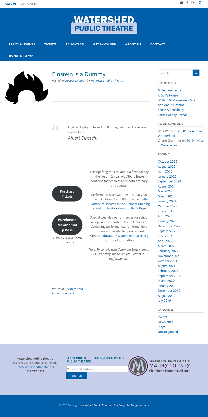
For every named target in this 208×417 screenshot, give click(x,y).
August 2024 (167, 186)
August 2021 (167, 266)
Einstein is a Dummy (78, 74)
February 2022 (168, 251)
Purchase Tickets (67, 194)
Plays (161, 327)
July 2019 (164, 300)
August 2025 (167, 166)
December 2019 (169, 290)
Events (162, 317)
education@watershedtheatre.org (125, 236)
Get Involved (104, 44)
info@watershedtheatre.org (35, 367)
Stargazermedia (140, 405)
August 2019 (167, 296)
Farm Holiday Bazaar (172, 115)
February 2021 (168, 271)
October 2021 (167, 261)
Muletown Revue (169, 90)
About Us (133, 44)
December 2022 (169, 226)
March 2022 (166, 246)
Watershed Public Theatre (106, 81)
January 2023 (167, 221)
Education (75, 44)
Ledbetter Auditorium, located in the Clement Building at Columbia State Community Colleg (119, 203)
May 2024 (165, 191)
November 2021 (169, 256)
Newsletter (165, 322)
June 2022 (165, 236)
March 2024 (166, 196)
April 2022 (165, 241)
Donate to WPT (22, 56)
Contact (157, 44)
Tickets (50, 44)
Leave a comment (63, 293)
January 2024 (167, 201)
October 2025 (167, 161)
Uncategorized (74, 289)
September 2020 (169, 276)
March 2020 (166, 281)
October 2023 (167, 206)
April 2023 (165, 216)
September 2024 (169, 181)
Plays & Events (22, 44)
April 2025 (165, 171)
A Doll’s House (168, 95)
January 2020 (167, 286)
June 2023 (165, 211)
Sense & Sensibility (171, 110)
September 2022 (169, 231)
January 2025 (167, 176)
